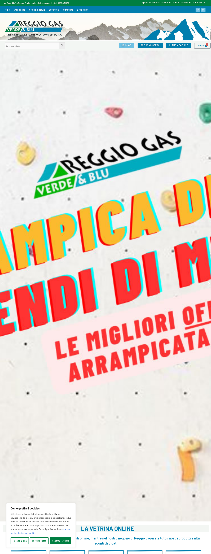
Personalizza (20, 540)
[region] (41, 525)
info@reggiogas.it (44, 3)
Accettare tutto (60, 540)
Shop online (19, 9)
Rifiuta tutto (39, 540)
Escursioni (54, 9)
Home (7, 9)
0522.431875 (63, 3)
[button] (2, 284)
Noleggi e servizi (37, 9)
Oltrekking (68, 9)
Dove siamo (83, 9)
